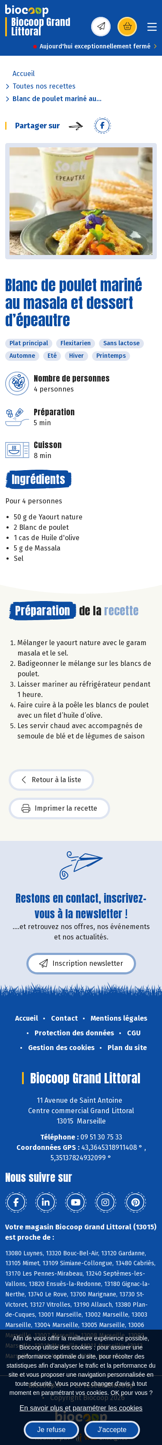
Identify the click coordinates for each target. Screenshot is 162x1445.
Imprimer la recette (59, 808)
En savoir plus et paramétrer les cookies (81, 1408)
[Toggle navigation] (152, 29)
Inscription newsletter (81, 963)
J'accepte (112, 1429)
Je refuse (51, 1429)
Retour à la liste (51, 780)
